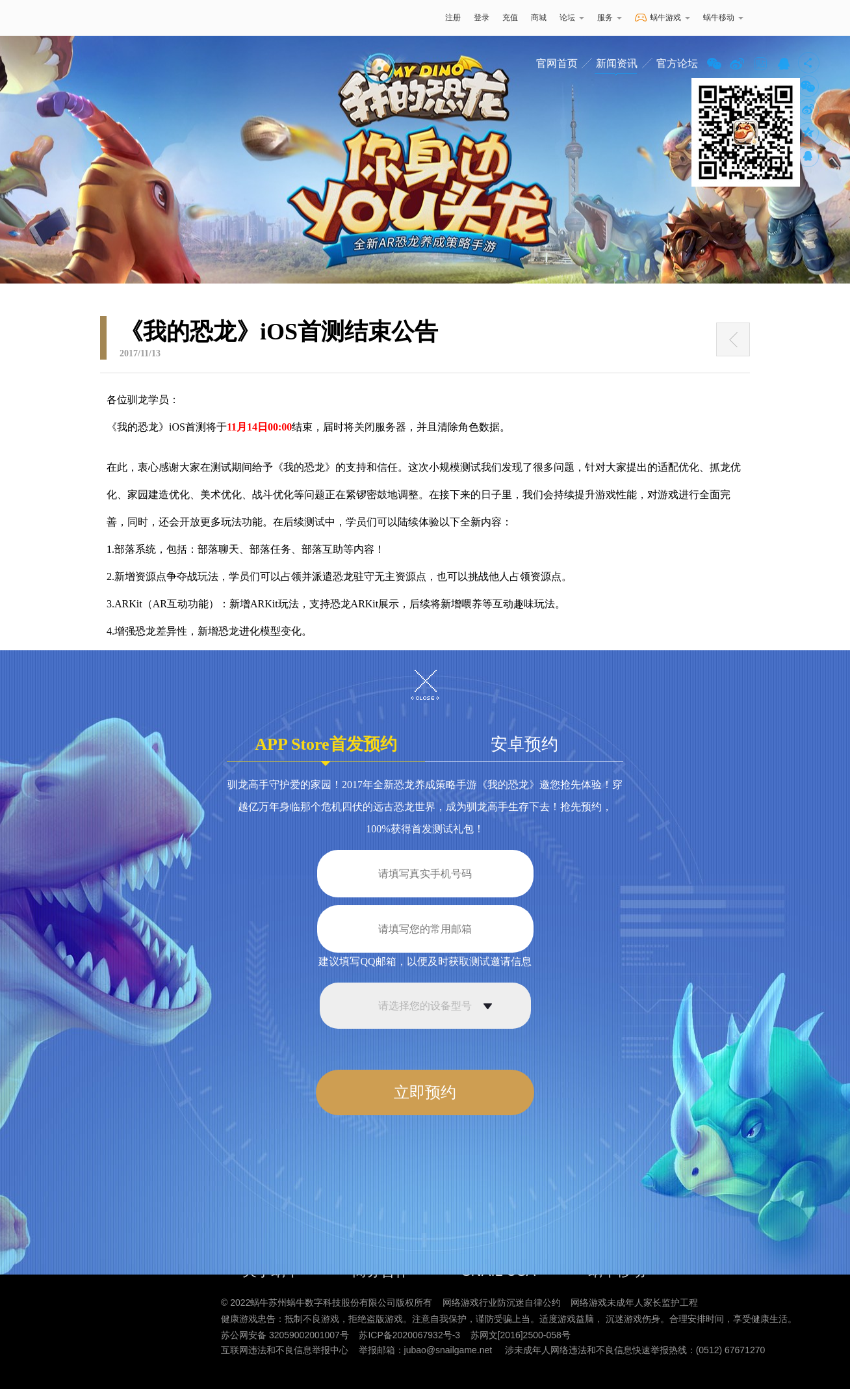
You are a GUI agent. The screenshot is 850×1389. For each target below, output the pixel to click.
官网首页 (557, 63)
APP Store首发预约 (325, 748)
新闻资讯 (617, 63)
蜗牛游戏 (136, 18)
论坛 (572, 17)
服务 (609, 17)
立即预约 (425, 1092)
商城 (539, 17)
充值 (510, 17)
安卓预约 (524, 744)
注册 (453, 17)
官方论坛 (677, 63)
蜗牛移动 (723, 17)
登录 (481, 17)
